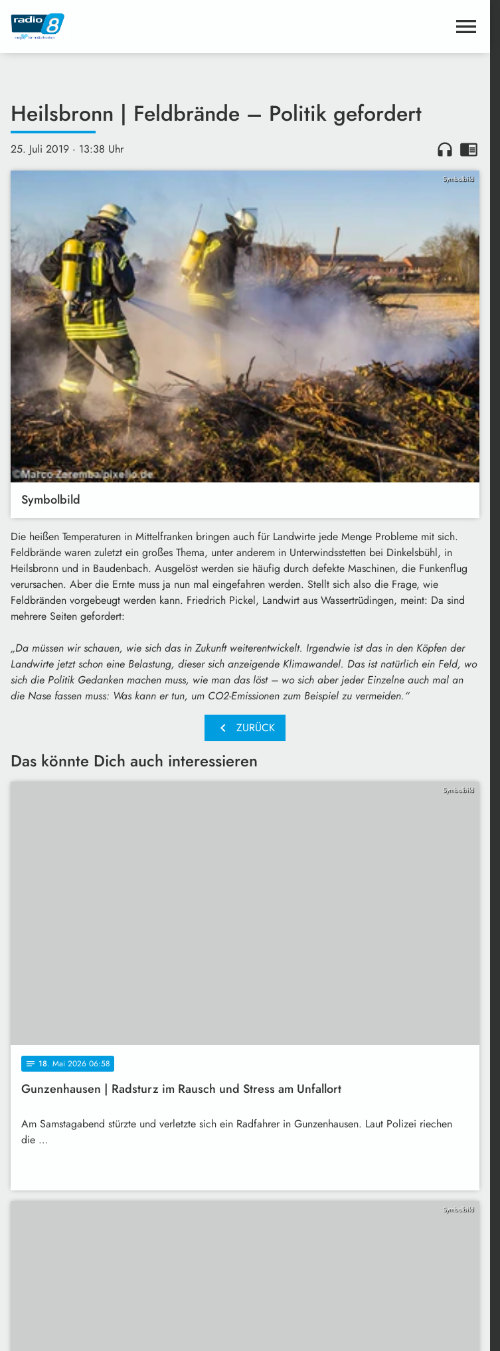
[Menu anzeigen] (466, 26)
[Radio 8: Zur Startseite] (128, 26)
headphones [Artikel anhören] (445, 149)
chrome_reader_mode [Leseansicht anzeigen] (468, 149)
